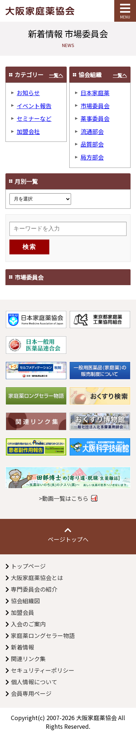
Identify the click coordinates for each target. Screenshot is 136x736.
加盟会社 (28, 131)
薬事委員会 (95, 118)
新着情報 (22, 647)
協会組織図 (25, 600)
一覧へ (56, 75)
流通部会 (92, 131)
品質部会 (92, 144)
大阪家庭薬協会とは (37, 577)
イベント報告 (34, 105)
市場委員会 (95, 105)
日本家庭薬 (95, 92)
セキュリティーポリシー (42, 670)
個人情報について (34, 681)
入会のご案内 (28, 623)
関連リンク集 (28, 658)
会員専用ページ (31, 693)
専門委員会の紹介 (34, 589)
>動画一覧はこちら (63, 498)
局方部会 (92, 157)
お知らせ (28, 92)
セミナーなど (34, 118)
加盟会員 (22, 612)
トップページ (28, 566)
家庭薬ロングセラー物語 (43, 635)
